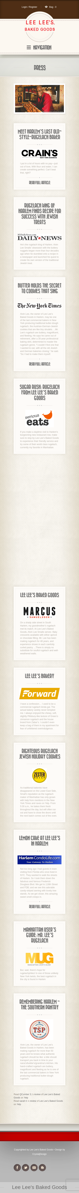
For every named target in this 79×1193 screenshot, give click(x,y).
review (37, 1094)
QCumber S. (26, 1094)
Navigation (42, 47)
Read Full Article (39, 183)
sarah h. (24, 1101)
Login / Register (29, 7)
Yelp (26, 1097)
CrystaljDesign (39, 1154)
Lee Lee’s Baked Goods (51, 1101)
